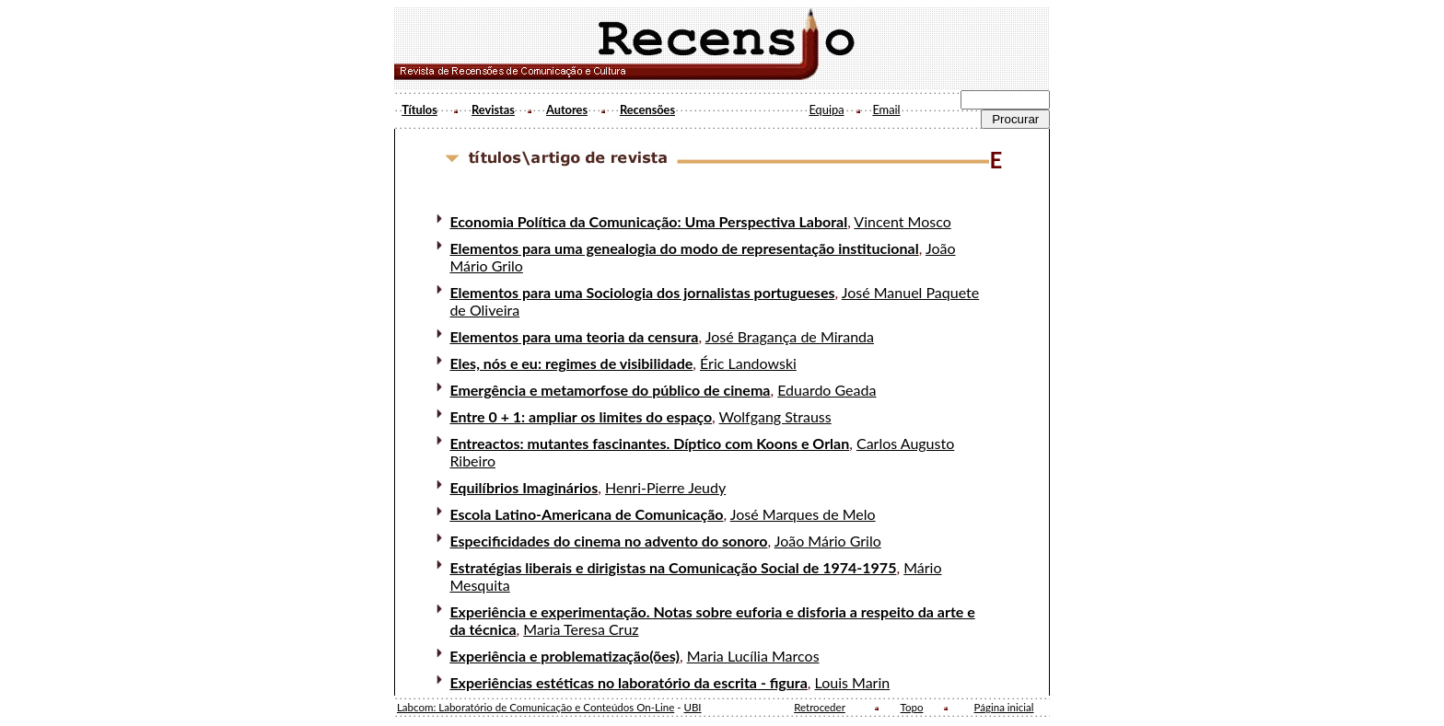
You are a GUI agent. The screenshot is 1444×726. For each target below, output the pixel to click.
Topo (912, 707)
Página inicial (1004, 707)
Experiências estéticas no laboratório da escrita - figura (628, 682)
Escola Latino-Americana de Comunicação (586, 514)
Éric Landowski (748, 363)
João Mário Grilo (827, 540)
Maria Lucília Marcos (753, 655)
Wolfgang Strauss (775, 416)
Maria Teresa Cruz (580, 629)
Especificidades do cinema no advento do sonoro (608, 540)
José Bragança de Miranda (789, 336)
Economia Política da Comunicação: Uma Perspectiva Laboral (648, 221)
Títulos (419, 109)
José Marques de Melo (803, 514)
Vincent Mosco (902, 221)
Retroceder (819, 707)
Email (886, 109)
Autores (567, 109)
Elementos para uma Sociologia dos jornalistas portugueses (641, 292)
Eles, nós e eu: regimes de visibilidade (571, 363)
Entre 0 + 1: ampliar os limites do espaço (580, 416)
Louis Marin (853, 682)
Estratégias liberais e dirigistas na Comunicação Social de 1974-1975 (672, 567)
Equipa (826, 109)
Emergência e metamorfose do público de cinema (609, 389)
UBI (692, 707)
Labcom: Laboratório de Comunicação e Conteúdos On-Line (535, 707)
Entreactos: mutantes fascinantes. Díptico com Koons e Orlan (649, 443)
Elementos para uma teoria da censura (573, 336)
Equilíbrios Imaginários (523, 487)
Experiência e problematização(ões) (564, 655)
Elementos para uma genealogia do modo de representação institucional (683, 248)
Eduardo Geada (826, 389)
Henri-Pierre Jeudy (665, 487)
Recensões (647, 109)
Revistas (493, 109)
